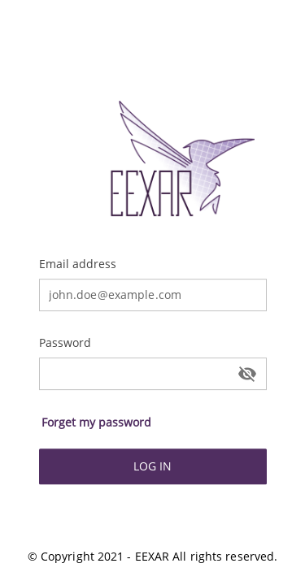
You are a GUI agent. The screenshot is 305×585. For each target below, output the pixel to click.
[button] (97, 423)
